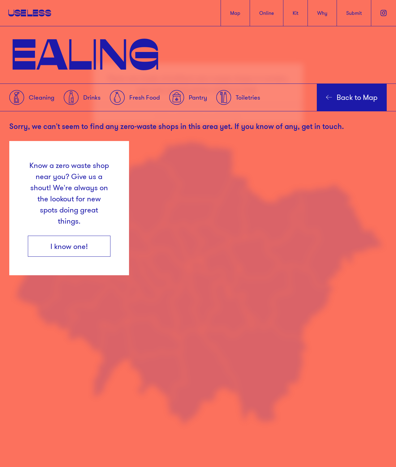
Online (266, 13)
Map (235, 13)
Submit (354, 13)
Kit (295, 13)
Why (322, 13)
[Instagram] (383, 13)
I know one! (69, 246)
